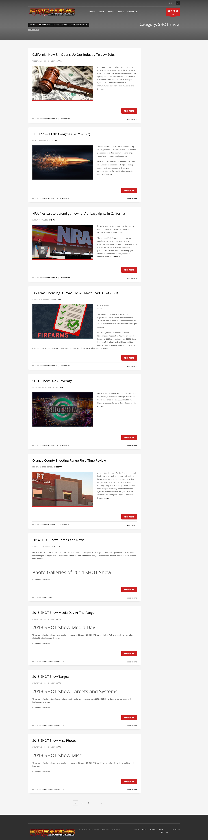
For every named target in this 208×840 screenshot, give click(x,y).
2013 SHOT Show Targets (51, 676)
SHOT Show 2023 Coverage (52, 381)
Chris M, (54, 220)
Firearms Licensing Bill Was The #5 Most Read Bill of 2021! (75, 293)
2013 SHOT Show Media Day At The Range (63, 612)
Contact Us (176, 829)
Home (137, 829)
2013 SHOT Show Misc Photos (54, 740)
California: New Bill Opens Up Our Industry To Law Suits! (74, 54)
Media (161, 829)
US (173, 12)
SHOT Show (54, 119)
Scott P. (59, 61)
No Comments (132, 119)
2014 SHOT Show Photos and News (58, 540)
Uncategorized (64, 119)
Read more (129, 111)
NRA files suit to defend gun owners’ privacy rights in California (78, 213)
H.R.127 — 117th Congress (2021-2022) (61, 134)
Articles (47, 119)
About (144, 829)
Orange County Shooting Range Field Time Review (69, 460)
